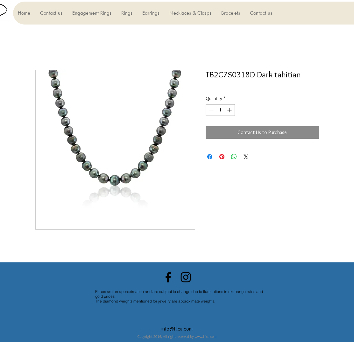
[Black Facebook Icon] (168, 277)
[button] (91, 13)
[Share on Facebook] (210, 156)
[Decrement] (211, 110)
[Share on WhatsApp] (234, 156)
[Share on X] (246, 156)
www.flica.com (205, 336)
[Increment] (230, 110)
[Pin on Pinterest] (222, 156)
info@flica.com (177, 329)
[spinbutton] (220, 110)
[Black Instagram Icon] (186, 277)
